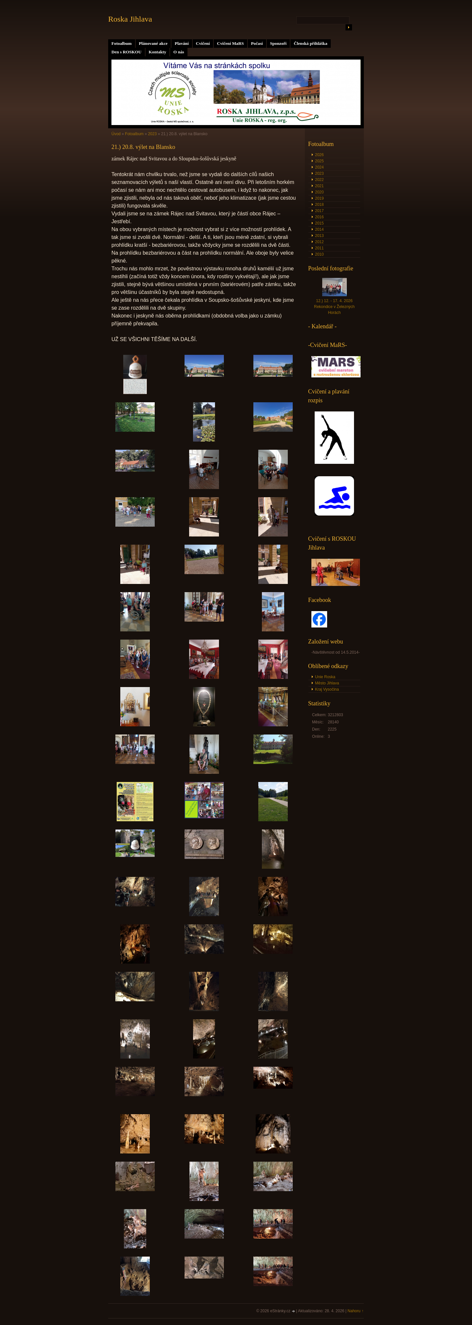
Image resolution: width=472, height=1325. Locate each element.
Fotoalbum (121, 43)
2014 (319, 229)
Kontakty (158, 51)
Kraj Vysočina (327, 689)
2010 (319, 254)
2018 (319, 204)
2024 (319, 167)
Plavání (182, 43)
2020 (319, 192)
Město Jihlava (327, 683)
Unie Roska (325, 677)
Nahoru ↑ (355, 1311)
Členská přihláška (310, 43)
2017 (319, 211)
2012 (319, 242)
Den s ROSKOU (126, 51)
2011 (319, 248)
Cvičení (203, 43)
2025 (319, 161)
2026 (319, 155)
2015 (319, 223)
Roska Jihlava (130, 19)
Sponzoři (278, 43)
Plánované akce (153, 43)
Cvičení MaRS (230, 43)
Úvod (116, 134)
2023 (152, 134)
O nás (178, 51)
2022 (319, 179)
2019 (319, 198)
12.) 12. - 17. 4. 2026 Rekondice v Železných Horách (334, 307)
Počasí (257, 43)
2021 (319, 186)
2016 (319, 217)
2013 (319, 235)
